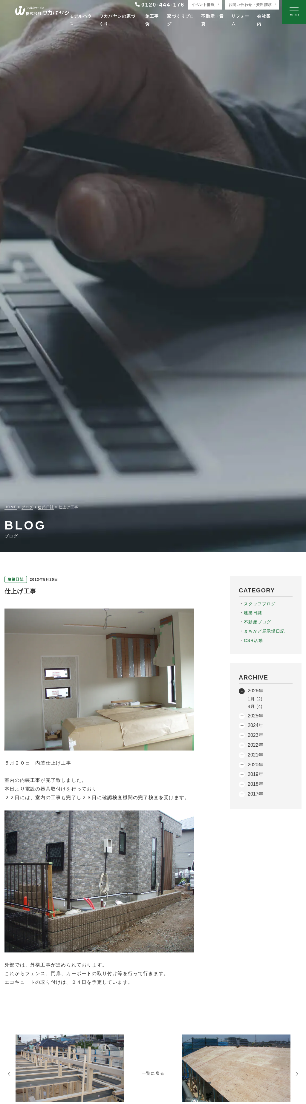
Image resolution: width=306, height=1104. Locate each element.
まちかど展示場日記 (264, 631)
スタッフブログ (260, 603)
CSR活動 (253, 640)
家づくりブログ (180, 20)
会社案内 (264, 20)
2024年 (255, 725)
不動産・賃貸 (212, 20)
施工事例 (152, 20)
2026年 (255, 690)
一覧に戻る (153, 1073)
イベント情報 (203, 5)
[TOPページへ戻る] (42, 12)
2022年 (255, 745)
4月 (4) (255, 706)
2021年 (255, 754)
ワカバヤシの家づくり (117, 20)
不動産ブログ (257, 622)
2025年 (255, 715)
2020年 (255, 764)
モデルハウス (80, 20)
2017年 (255, 793)
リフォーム (240, 20)
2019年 (255, 774)
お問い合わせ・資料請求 (250, 5)
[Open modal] (294, 12)
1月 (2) (255, 699)
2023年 (255, 735)
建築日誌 (253, 612)
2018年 (255, 784)
